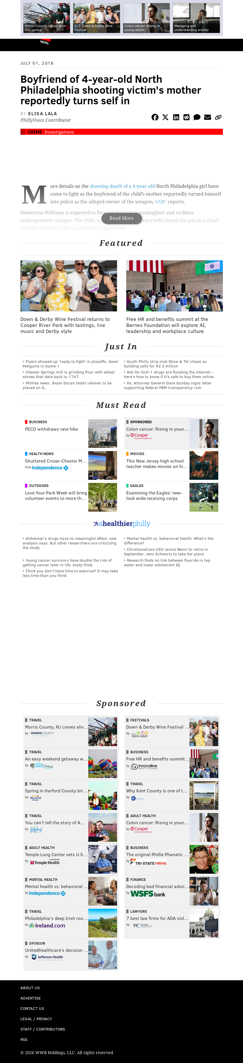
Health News (41, 453)
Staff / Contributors (42, 1029)
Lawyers (138, 911)
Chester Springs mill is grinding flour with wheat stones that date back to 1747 (69, 374)
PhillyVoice (14, 45)
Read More (122, 218)
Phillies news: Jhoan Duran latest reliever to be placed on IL (67, 385)
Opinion (37, 943)
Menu (233, 45)
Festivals (139, 720)
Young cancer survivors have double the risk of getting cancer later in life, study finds (67, 562)
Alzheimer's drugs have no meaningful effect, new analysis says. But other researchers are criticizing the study (69, 543)
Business (38, 421)
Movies (137, 453)
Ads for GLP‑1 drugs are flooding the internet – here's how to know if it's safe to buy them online (169, 374)
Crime (35, 132)
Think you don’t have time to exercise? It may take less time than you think (70, 573)
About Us (30, 987)
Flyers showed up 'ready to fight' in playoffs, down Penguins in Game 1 (70, 364)
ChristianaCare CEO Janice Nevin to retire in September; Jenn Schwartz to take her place (166, 551)
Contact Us (32, 1008)
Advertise (30, 998)
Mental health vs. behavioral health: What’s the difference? (168, 541)
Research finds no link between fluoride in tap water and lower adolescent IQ (167, 562)
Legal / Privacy (36, 1018)
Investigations (59, 132)
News (44, 42)
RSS (23, 1039)
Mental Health (43, 879)
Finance (138, 879)
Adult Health (143, 815)
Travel (35, 720)
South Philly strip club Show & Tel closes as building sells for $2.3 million (165, 364)
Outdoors (39, 485)
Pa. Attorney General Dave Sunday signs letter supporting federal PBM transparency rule (168, 385)
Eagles (136, 485)
